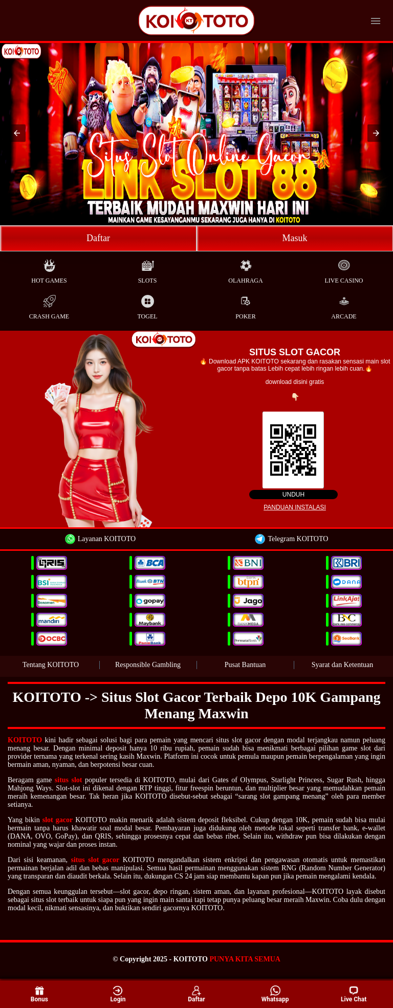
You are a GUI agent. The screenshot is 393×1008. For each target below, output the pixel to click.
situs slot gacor (95, 860)
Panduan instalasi (295, 507)
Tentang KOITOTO (51, 665)
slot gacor (57, 820)
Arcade (343, 305)
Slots (147, 269)
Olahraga (245, 269)
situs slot (68, 780)
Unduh (293, 494)
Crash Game (49, 305)
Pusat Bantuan (245, 665)
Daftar (98, 238)
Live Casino (344, 269)
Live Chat (353, 994)
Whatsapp (275, 993)
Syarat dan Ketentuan (343, 665)
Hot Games (49, 269)
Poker (245, 305)
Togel (147, 305)
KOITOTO (25, 740)
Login (117, 993)
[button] (17, 133)
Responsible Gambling (148, 665)
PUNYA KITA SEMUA (244, 959)
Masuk (295, 238)
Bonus (39, 993)
